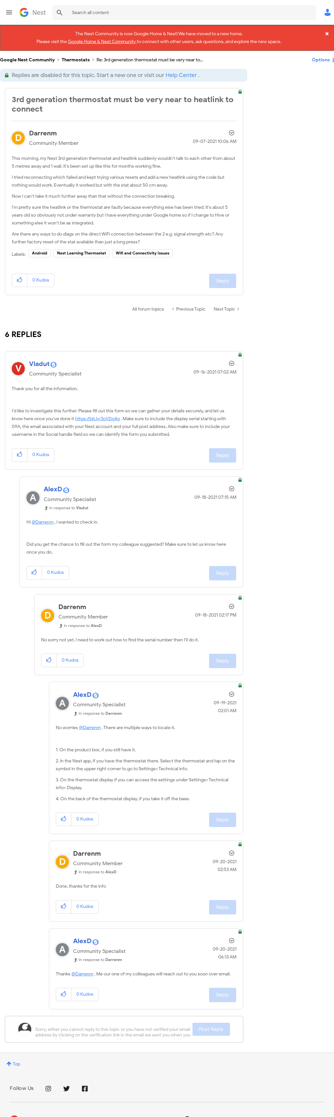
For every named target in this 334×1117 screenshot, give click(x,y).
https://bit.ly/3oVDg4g (97, 416)
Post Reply (211, 1026)
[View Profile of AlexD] (53, 487)
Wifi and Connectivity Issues (142, 250)
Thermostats (76, 57)
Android (39, 250)
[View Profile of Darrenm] (43, 131)
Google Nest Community (33, 12)
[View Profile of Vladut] (39, 361)
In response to (68, 505)
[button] (19, 277)
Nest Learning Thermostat (81, 250)
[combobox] (184, 12)
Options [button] (321, 57)
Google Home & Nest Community (102, 41)
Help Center (181, 72)
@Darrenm (42, 520)
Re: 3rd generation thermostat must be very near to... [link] (150, 57)
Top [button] (16, 1061)
